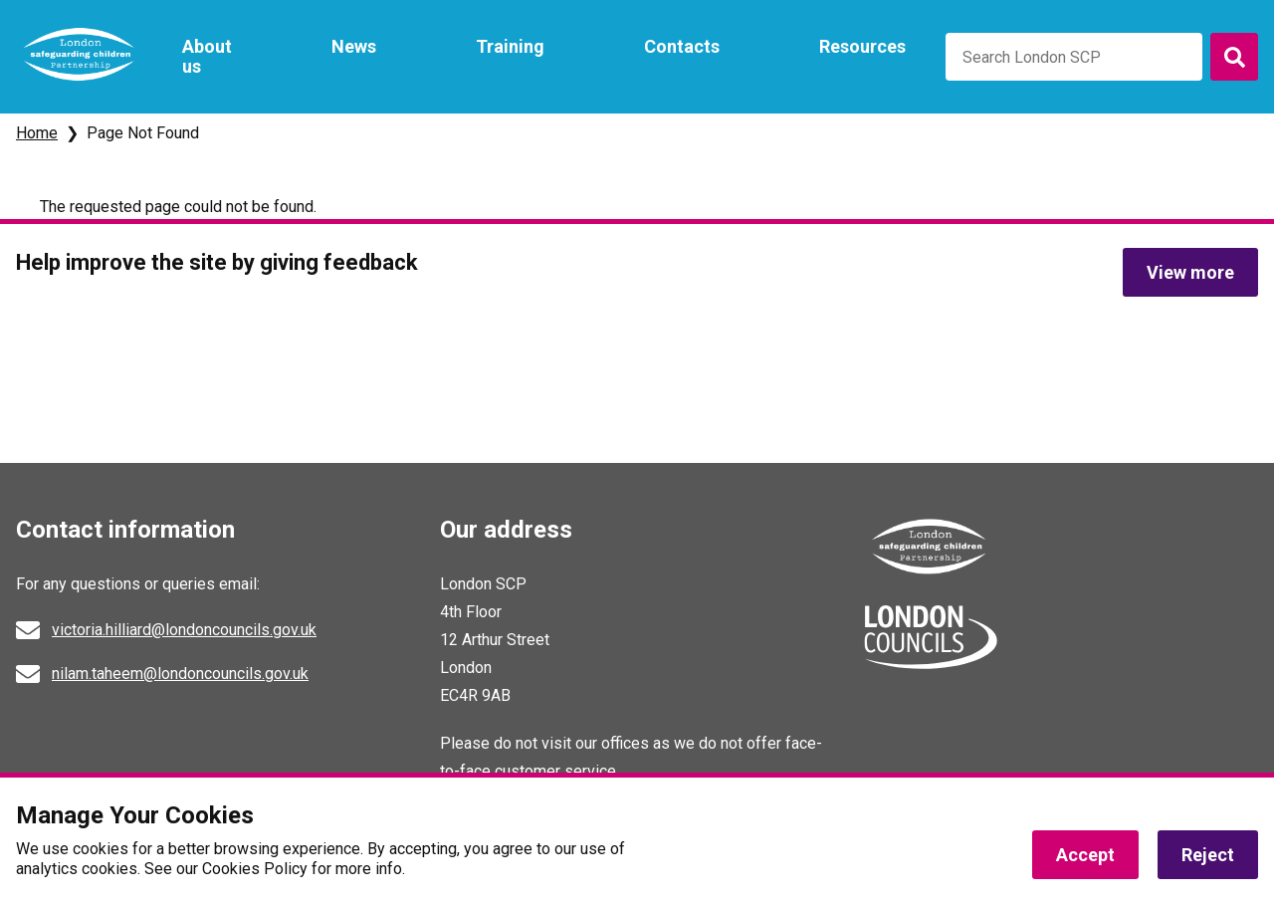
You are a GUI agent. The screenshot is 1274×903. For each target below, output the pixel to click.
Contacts (682, 46)
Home (37, 132)
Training (510, 46)
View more (1190, 272)
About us (207, 56)
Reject (1207, 855)
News (353, 46)
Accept (1085, 855)
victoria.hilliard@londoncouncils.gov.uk (184, 629)
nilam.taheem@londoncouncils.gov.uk (180, 673)
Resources (862, 46)
